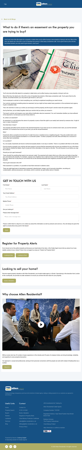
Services (7, 421)
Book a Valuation (9, 280)
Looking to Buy (8, 255)
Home (7, 407)
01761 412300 (23, 410)
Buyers (7, 413)
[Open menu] (5, 4)
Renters (7, 415)
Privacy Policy (23, 426)
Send (6, 230)
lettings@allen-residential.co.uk (28, 424)
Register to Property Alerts (26, 415)
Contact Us (22, 407)
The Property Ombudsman (51, 421)
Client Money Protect (49, 424)
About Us (7, 367)
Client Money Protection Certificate (29, 418)
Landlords (8, 418)
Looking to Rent (22, 255)
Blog (6, 424)
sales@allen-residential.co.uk (27, 421)
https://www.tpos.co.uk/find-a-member (54, 427)
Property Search (9, 410)
